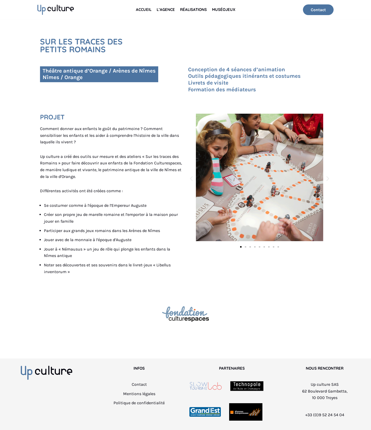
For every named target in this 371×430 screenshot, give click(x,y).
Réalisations (193, 9)
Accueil (143, 9)
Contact (318, 9)
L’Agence (166, 9)
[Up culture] (55, 10)
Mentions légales (139, 393)
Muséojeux (223, 9)
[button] (191, 178)
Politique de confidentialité (139, 402)
